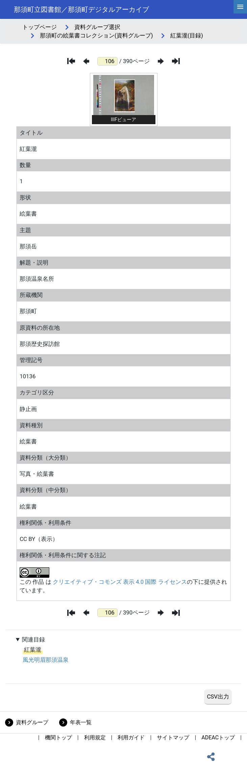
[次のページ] (161, 61)
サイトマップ (173, 737)
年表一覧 (81, 722)
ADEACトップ (218, 737)
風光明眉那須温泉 (46, 659)
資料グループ (32, 722)
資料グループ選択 (97, 27)
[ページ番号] (107, 61)
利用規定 (95, 737)
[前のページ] (86, 61)
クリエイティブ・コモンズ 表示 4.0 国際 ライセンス (120, 581)
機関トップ (58, 737)
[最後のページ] (176, 61)
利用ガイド (131, 737)
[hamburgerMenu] (240, 6)
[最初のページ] (71, 61)
